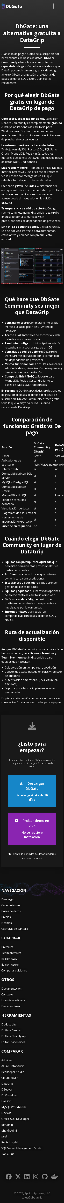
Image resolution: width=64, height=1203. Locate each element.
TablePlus (7, 1154)
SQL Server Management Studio (21, 1148)
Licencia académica (13, 1000)
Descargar (8, 899)
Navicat (6, 1113)
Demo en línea (10, 1006)
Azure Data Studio (13, 1066)
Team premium (11, 953)
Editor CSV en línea (13, 1042)
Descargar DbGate (32, 791)
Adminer (6, 1060)
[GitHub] (44, 1177)
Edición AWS (9, 959)
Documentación (11, 988)
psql (4, 1136)
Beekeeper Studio (12, 1072)
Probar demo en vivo (32, 828)
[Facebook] (8, 1177)
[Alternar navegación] (56, 6)
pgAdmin (7, 1125)
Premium (7, 947)
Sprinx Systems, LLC (37, 1193)
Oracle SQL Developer (15, 1119)
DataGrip (7, 1084)
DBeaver (6, 1089)
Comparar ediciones (14, 970)
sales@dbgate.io (32, 1197)
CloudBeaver (9, 1078)
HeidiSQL (7, 1101)
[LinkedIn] (27, 1177)
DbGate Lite (9, 1024)
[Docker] (55, 1177)
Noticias (6, 923)
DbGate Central (11, 1030)
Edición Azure (10, 964)
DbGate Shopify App (14, 1036)
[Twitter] (18, 1177)
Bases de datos (11, 911)
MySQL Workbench (13, 1107)
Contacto (7, 994)
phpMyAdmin (9, 1130)
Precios (6, 917)
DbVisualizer (9, 1095)
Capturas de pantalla (14, 929)
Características (10, 905)
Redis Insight (9, 1142)
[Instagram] (36, 1177)
